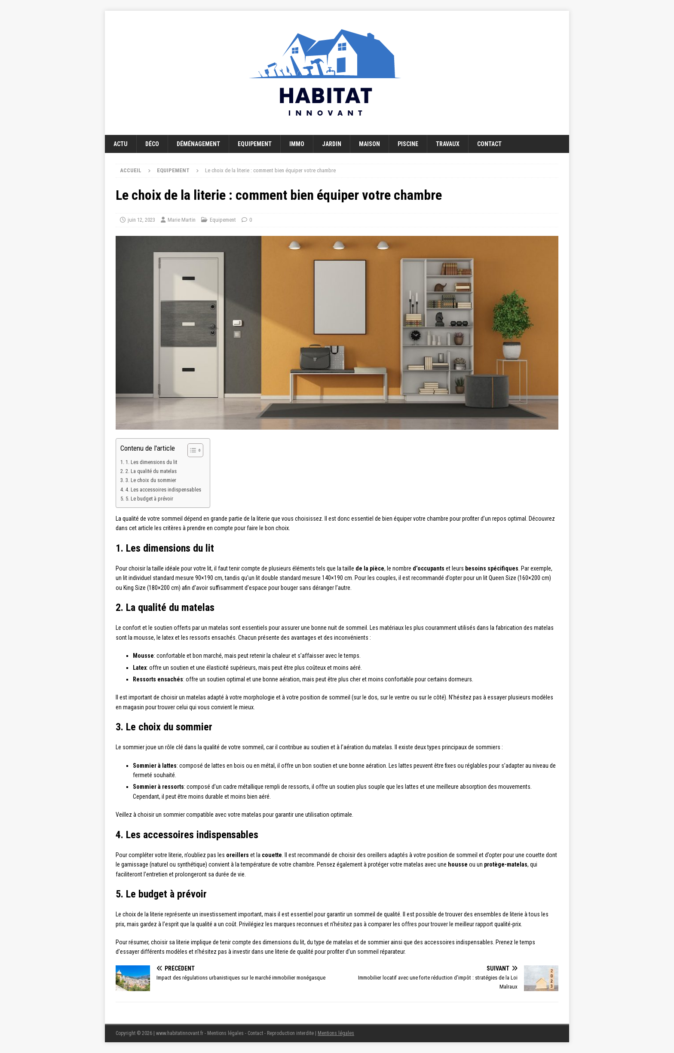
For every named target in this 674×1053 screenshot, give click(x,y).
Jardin (331, 143)
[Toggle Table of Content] (191, 450)
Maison (369, 143)
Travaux (448, 143)
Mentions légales (336, 1033)
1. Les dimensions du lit (151, 462)
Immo (296, 143)
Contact (489, 143)
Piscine (408, 143)
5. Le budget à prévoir (149, 498)
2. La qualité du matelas (151, 471)
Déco (152, 143)
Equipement (255, 143)
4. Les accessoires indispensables (163, 489)
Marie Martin (182, 220)
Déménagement (198, 143)
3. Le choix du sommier (151, 480)
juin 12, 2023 (141, 220)
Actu (120, 143)
